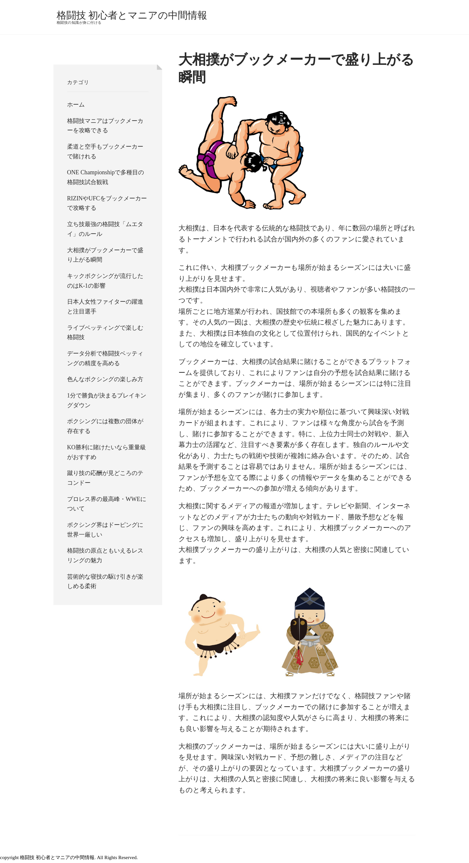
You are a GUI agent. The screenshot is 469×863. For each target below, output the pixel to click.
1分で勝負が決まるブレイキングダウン (106, 400)
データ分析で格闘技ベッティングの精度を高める (105, 358)
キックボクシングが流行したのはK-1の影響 (105, 281)
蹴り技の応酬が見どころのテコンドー (105, 478)
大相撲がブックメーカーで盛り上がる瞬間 (105, 255)
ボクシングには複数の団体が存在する (105, 426)
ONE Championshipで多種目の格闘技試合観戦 (105, 177)
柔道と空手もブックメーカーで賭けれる (105, 151)
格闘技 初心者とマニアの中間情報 (132, 15)
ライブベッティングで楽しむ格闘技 (105, 332)
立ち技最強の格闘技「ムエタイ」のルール (105, 229)
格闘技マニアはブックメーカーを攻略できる (105, 126)
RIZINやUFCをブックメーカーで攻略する (107, 203)
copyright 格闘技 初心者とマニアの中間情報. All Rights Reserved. (71, 857)
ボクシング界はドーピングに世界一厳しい (105, 530)
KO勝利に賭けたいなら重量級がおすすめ (106, 452)
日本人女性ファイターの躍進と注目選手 (105, 306)
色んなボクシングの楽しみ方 (105, 379)
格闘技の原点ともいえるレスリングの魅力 (105, 555)
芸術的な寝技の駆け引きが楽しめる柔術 (105, 581)
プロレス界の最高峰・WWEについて (106, 504)
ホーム (76, 104)
